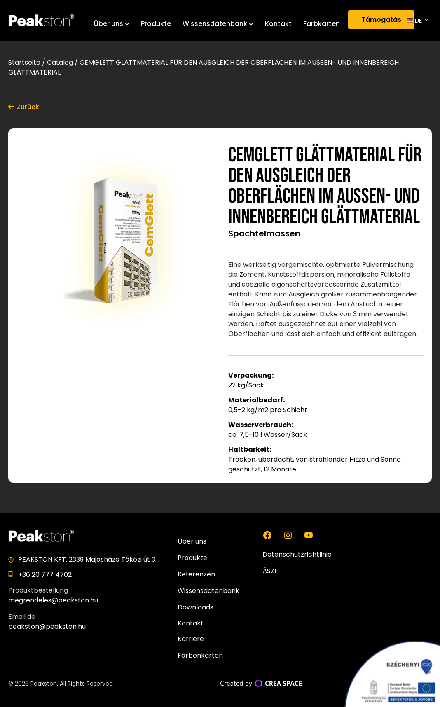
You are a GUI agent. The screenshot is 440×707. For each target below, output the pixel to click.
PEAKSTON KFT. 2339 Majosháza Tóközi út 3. (87, 559)
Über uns (111, 23)
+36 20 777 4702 (45, 574)
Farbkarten (321, 23)
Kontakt (278, 23)
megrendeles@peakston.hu (53, 600)
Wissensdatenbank (218, 23)
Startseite (24, 62)
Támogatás (381, 19)
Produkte (156, 23)
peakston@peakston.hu (47, 626)
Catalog (60, 62)
